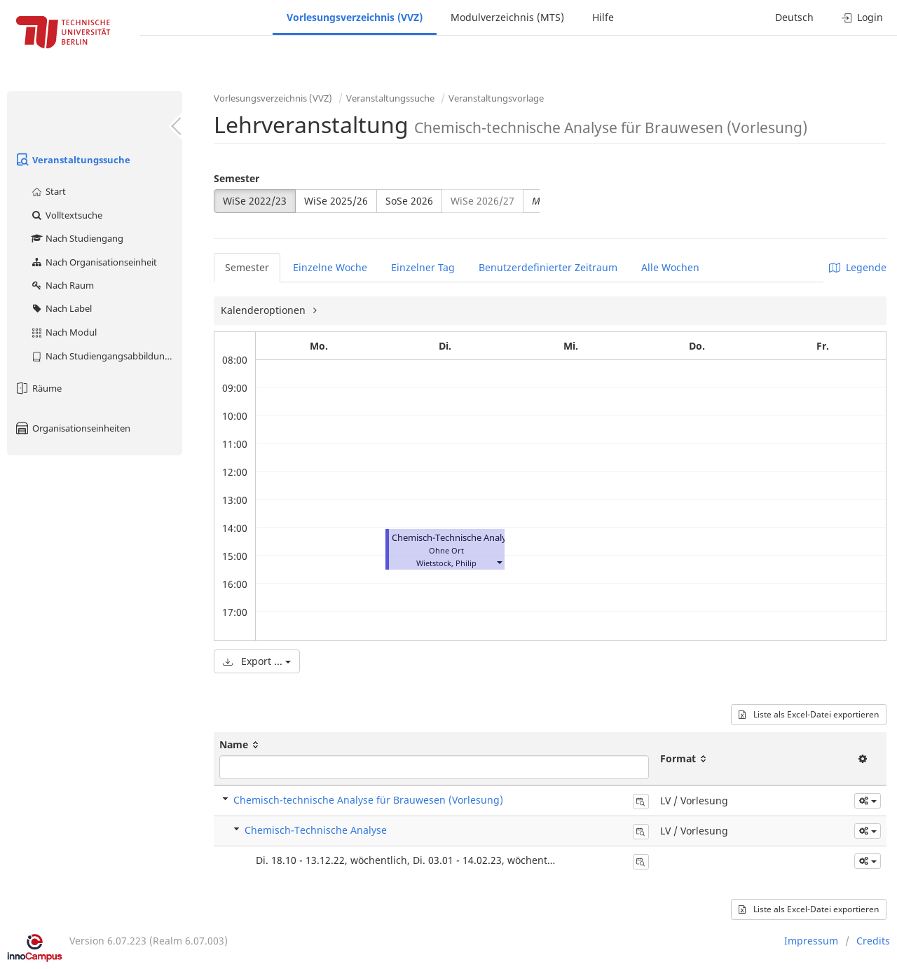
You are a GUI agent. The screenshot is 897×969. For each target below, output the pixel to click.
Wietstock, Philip (446, 563)
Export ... (257, 661)
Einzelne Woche (330, 267)
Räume (38, 388)
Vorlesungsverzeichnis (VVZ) (355, 17)
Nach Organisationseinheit (93, 262)
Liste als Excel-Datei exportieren (809, 714)
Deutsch (794, 17)
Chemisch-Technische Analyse (454, 538)
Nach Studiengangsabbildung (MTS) (106, 356)
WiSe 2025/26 (336, 200)
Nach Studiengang (76, 238)
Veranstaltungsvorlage (496, 98)
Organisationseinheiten (72, 428)
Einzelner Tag (423, 267)
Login (862, 17)
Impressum (811, 940)
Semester (236, 178)
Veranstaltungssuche (72, 159)
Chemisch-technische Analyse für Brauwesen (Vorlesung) (368, 799)
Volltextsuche (66, 215)
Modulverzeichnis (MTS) (507, 17)
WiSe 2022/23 (255, 200)
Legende (857, 267)
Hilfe (603, 17)
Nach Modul (63, 332)
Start (48, 191)
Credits (873, 940)
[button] (498, 562)
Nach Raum (62, 285)
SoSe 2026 (409, 200)
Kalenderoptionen (264, 310)
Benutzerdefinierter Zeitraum (548, 267)
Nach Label (61, 308)
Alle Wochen (670, 267)
